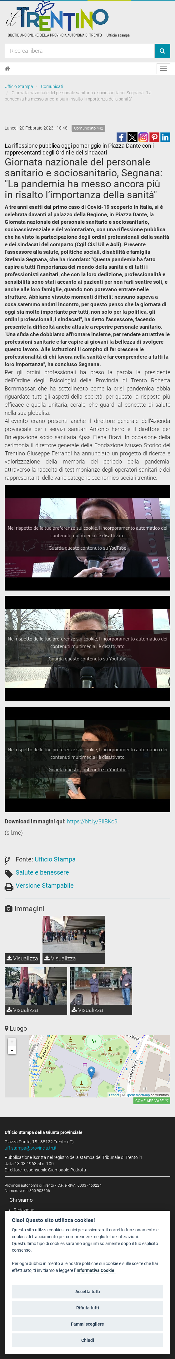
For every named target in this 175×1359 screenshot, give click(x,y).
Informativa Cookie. (96, 1270)
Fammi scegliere (87, 1324)
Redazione (24, 1209)
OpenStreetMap (138, 1095)
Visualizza (22, 958)
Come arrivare (151, 1101)
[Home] (7, 68)
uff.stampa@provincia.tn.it (31, 1148)
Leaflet (114, 1095)
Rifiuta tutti (87, 1307)
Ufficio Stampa (19, 86)
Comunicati (52, 86)
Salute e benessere (42, 872)
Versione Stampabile (45, 885)
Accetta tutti (87, 1291)
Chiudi (87, 1340)
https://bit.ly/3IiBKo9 (92, 821)
